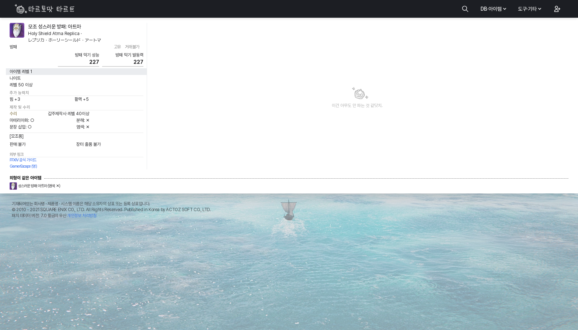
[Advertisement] (289, 276)
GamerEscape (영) (23, 166)
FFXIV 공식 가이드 (23, 160)
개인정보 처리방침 (81, 215)
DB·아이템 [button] (494, 9)
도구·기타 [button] (530, 9)
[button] (556, 9)
